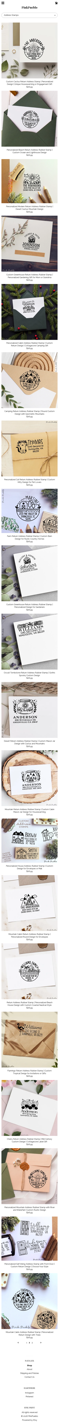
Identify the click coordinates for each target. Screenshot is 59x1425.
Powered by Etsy (29, 1420)
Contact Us (29, 1377)
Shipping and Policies (29, 1373)
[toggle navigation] (2, 3)
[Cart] (56, 3)
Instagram (29, 1393)
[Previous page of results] (18, 1342)
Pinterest (29, 1396)
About (29, 1369)
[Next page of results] (40, 1342)
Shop (29, 1365)
